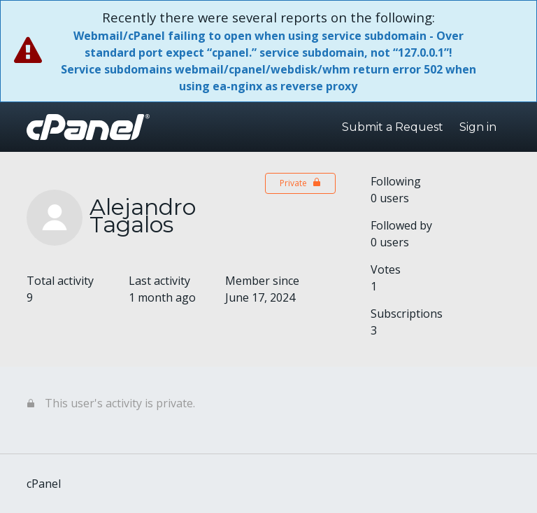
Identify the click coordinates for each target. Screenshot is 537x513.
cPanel (44, 483)
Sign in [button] (477, 127)
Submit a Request (392, 127)
